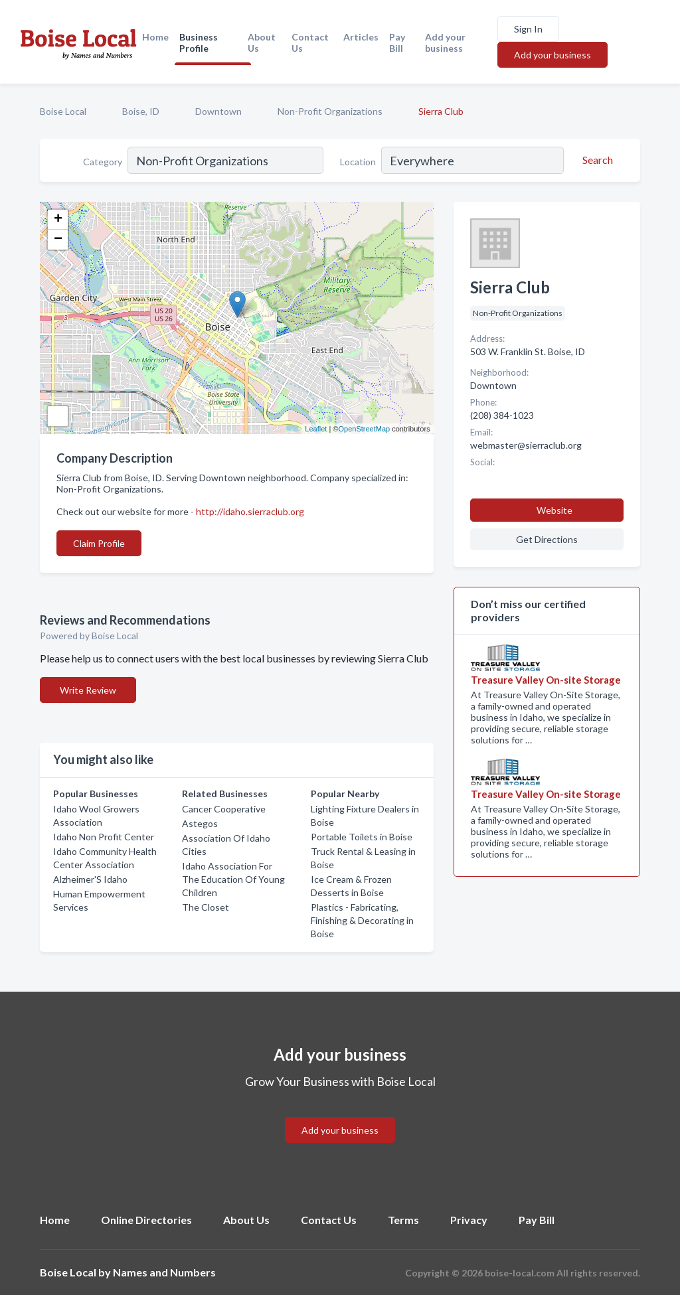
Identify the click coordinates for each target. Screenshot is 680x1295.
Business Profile (198, 42)
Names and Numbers (164, 1272)
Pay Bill (397, 42)
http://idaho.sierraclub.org (250, 511)
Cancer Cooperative (224, 808)
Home (155, 36)
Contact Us (310, 42)
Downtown (218, 111)
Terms (403, 1219)
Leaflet (316, 429)
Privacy (468, 1219)
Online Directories (146, 1219)
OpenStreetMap (364, 429)
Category (102, 161)
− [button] (58, 240)
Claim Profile (99, 543)
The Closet (205, 907)
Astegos (200, 823)
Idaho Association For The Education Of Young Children (233, 879)
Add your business (445, 42)
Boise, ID (140, 111)
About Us (262, 42)
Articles (361, 36)
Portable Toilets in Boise (361, 836)
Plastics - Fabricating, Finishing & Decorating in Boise (362, 920)
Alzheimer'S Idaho (90, 879)
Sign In (528, 29)
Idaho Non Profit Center (103, 836)
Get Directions (547, 539)
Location (358, 161)
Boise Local (63, 111)
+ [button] (58, 220)
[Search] (596, 160)
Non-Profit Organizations (330, 111)
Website (554, 510)
